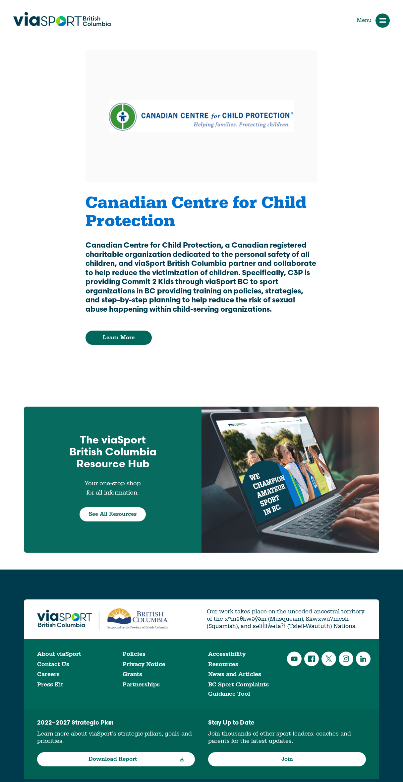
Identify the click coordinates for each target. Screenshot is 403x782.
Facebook (311, 659)
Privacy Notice (144, 664)
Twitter (328, 659)
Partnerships (141, 684)
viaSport (62, 19)
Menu (373, 20)
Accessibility (227, 654)
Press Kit (50, 684)
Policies (134, 654)
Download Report (136, 759)
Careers (48, 674)
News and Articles (234, 674)
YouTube (294, 659)
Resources (223, 664)
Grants (132, 674)
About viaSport (59, 654)
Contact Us (53, 664)
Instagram (346, 659)
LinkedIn (363, 659)
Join (287, 759)
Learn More (119, 337)
